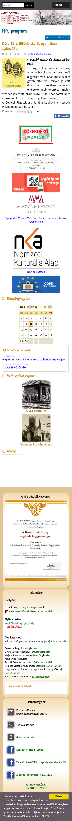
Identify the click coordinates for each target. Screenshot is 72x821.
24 (31, 335)
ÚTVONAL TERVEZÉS (36, 788)
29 (21, 340)
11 (36, 323)
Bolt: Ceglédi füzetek (41, 54)
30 (26, 340)
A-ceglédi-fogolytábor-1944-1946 (34, 775)
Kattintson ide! (59, 641)
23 (26, 335)
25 (36, 335)
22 (21, 335)
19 (41, 329)
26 (41, 335)
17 (31, 329)
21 (50, 329)
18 (36, 329)
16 (26, 329)
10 (31, 323)
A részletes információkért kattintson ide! (30, 611)
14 (50, 323)
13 (46, 323)
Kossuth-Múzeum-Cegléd (29, 749)
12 (41, 323)
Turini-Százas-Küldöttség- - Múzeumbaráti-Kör (41, 762)
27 (46, 335)
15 (21, 329)
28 (50, 335)
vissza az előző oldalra (57, 37)
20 (45, 329)
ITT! (47, 816)
